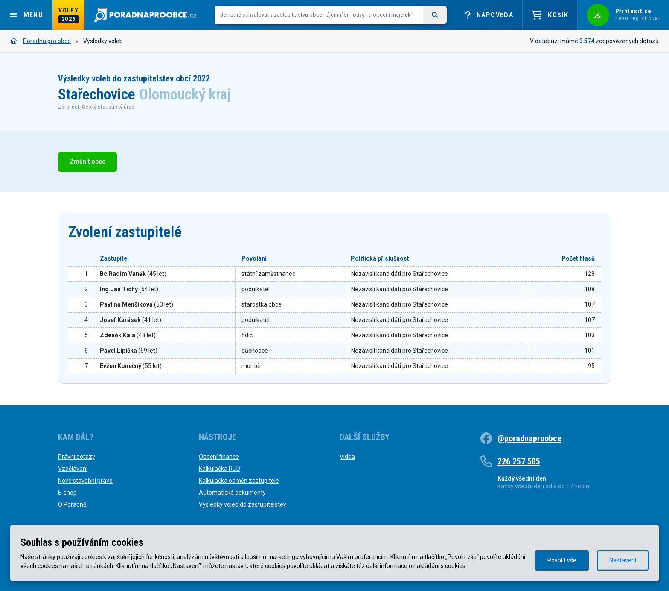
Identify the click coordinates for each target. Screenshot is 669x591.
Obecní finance (219, 456)
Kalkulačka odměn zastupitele (239, 480)
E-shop (67, 492)
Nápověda (489, 15)
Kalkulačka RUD (219, 468)
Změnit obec (87, 161)
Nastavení (622, 560)
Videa (347, 456)
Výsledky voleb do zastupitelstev (242, 504)
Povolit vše (561, 560)
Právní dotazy (76, 456)
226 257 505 (518, 461)
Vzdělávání (72, 468)
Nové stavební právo (85, 480)
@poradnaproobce (529, 438)
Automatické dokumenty (232, 492)
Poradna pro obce (40, 41)
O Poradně (72, 504)
